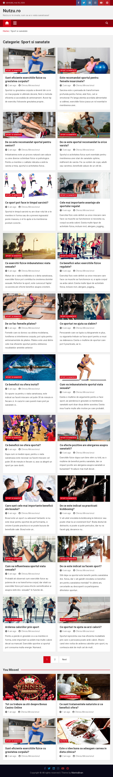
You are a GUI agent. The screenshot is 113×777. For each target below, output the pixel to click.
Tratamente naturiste (70, 697)
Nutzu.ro (12, 10)
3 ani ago (65, 150)
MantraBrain (77, 772)
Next (64, 659)
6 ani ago (10, 207)
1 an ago (10, 712)
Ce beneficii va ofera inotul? (22, 384)
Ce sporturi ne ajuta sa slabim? (78, 323)
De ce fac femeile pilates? (20, 323)
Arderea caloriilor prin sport (22, 627)
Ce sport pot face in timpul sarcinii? (26, 202)
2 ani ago (10, 85)
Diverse (9, 697)
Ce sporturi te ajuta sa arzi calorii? (81, 627)
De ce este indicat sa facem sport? (81, 566)
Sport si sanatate (13, 70)
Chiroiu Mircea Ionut (29, 85)
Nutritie (63, 741)
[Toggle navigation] (15, 23)
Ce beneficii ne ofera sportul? (23, 445)
